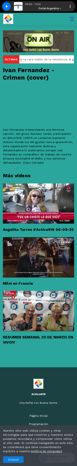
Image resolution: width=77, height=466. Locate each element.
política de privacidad (46, 451)
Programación (38, 424)
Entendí (13, 459)
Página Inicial (38, 415)
